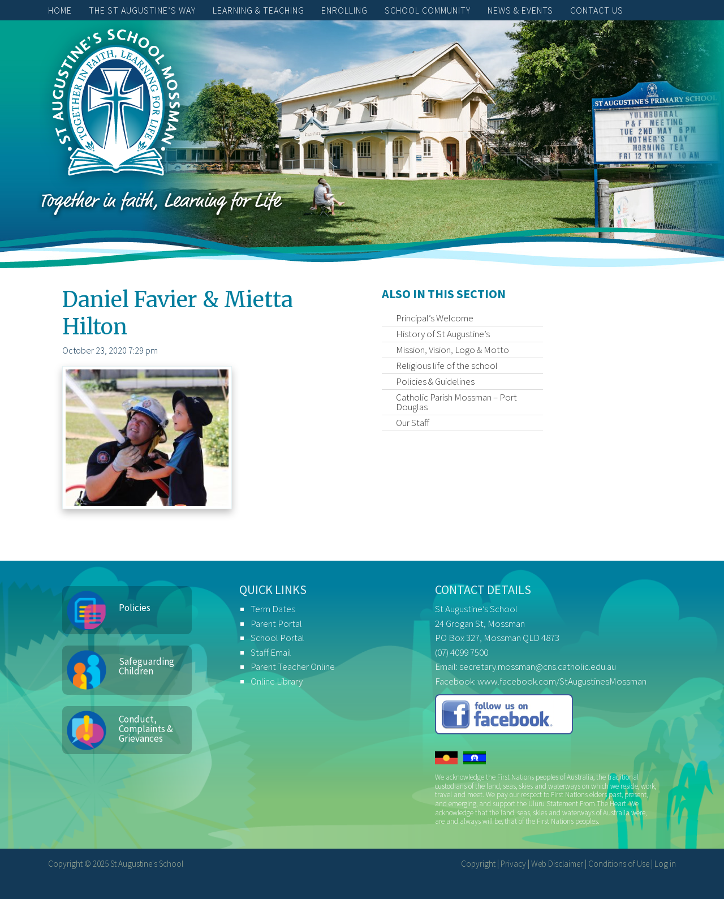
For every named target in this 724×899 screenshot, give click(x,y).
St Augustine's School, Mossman (116, 105)
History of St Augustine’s (443, 334)
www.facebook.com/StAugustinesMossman (562, 681)
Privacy (513, 863)
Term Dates (273, 609)
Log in (665, 863)
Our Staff (412, 422)
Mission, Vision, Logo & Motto (452, 349)
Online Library (277, 681)
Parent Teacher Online (293, 666)
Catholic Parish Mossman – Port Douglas (456, 402)
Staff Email (271, 652)
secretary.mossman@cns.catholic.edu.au (537, 666)
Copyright (478, 863)
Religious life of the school (447, 365)
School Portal (277, 637)
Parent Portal (276, 623)
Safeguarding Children (146, 666)
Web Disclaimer (557, 863)
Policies (134, 607)
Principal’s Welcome (434, 318)
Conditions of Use (618, 863)
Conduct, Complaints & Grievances (146, 729)
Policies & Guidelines (435, 381)
